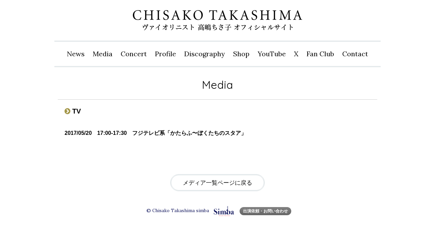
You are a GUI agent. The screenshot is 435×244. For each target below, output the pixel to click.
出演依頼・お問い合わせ (265, 211)
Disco (204, 53)
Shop (241, 53)
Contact (355, 53)
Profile (165, 53)
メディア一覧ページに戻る (217, 183)
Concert (134, 53)
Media (102, 53)
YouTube (272, 53)
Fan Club (320, 53)
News (76, 53)
